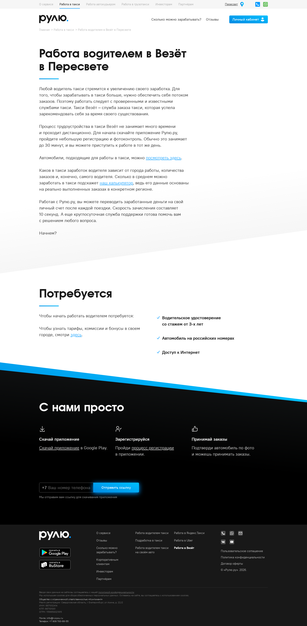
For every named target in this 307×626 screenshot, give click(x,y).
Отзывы (212, 19)
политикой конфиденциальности (116, 592)
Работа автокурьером (100, 4)
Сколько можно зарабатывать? (176, 19)
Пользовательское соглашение (242, 551)
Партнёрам (185, 4)
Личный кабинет (245, 19)
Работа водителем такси (152, 533)
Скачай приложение (59, 447)
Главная (44, 30)
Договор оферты (232, 563)
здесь (76, 334)
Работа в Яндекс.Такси (189, 533)
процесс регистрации (153, 447)
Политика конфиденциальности (243, 557)
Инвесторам (163, 4)
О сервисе (46, 4)
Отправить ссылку (116, 487)
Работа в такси (70, 4)
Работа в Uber (183, 540)
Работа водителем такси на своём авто (152, 550)
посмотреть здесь (163, 157)
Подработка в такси (148, 540)
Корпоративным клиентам (107, 562)
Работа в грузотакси (135, 4)
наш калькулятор (116, 183)
